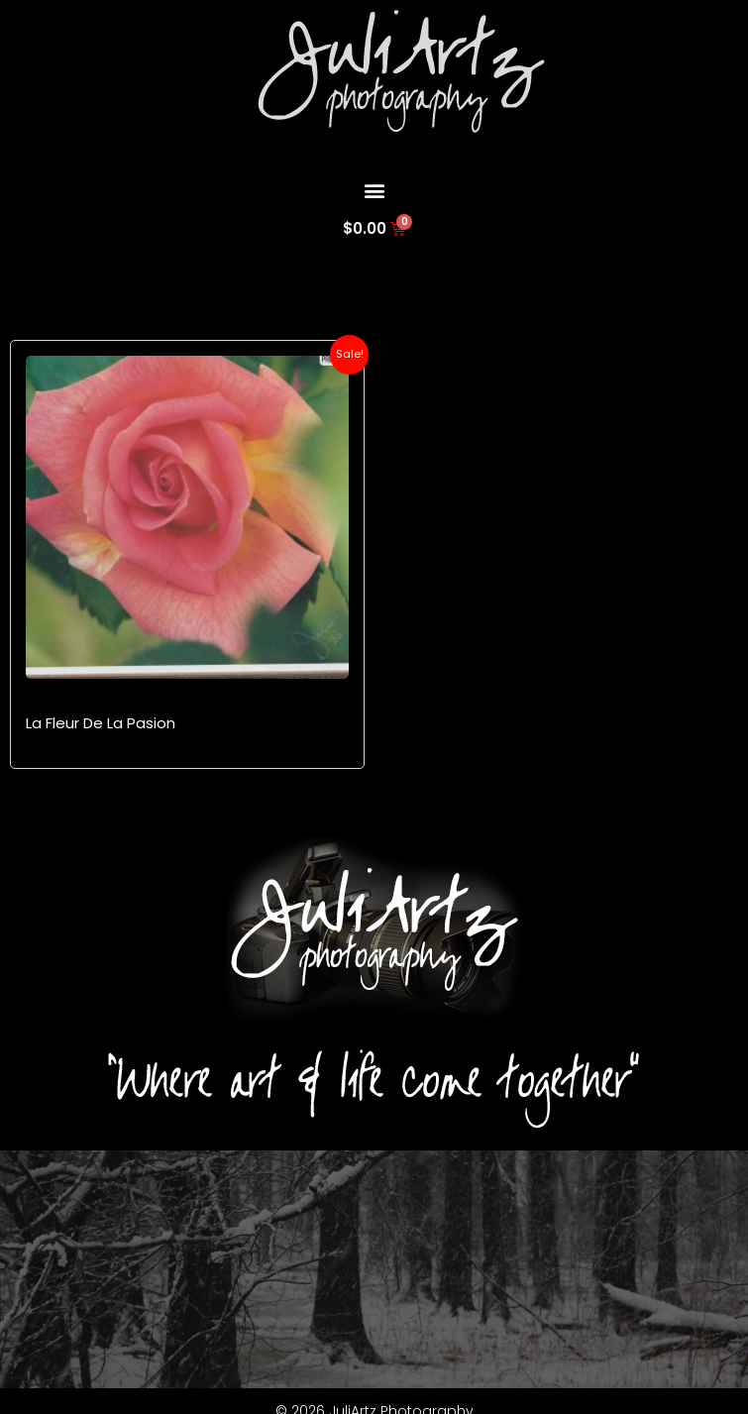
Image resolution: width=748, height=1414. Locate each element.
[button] (374, 189)
